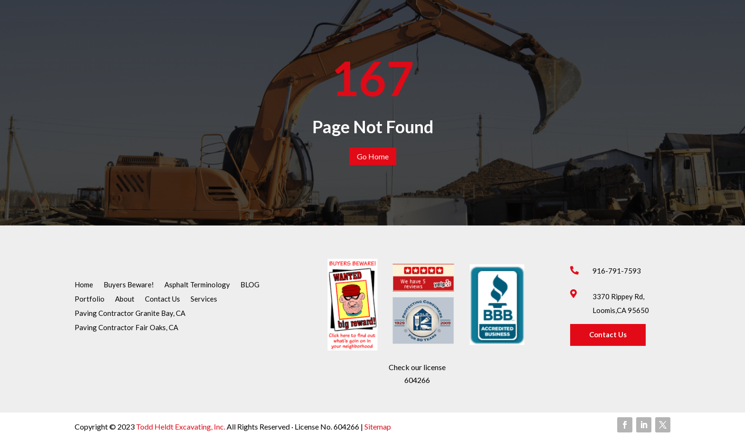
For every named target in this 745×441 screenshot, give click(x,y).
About (124, 299)
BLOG (249, 285)
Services (204, 299)
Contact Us (162, 299)
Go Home (373, 156)
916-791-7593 (616, 270)
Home (84, 285)
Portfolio (90, 299)
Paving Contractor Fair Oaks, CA (126, 328)
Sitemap (377, 426)
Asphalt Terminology (197, 285)
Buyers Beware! (129, 285)
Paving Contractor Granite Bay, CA (130, 313)
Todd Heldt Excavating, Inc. (181, 426)
